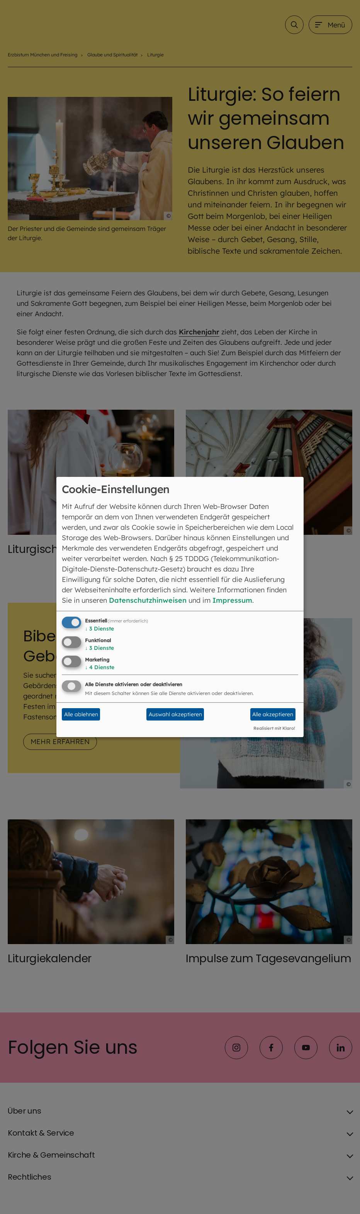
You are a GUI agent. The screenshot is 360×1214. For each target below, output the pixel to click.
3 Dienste (99, 628)
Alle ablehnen (81, 714)
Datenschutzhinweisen (148, 600)
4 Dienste (99, 667)
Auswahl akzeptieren (175, 714)
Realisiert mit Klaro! (274, 728)
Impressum (232, 600)
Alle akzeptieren (272, 714)
